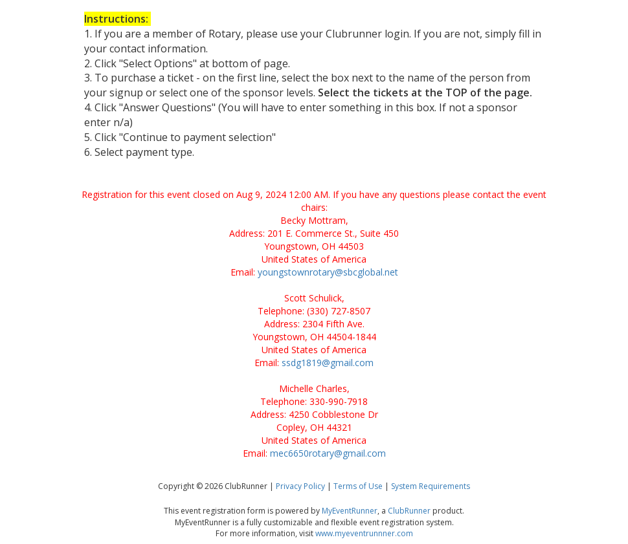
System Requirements (430, 486)
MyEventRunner (349, 510)
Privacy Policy (300, 486)
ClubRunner (409, 510)
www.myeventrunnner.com (364, 533)
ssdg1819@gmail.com (328, 362)
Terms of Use (358, 486)
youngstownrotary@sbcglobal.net (328, 272)
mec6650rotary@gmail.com (328, 453)
